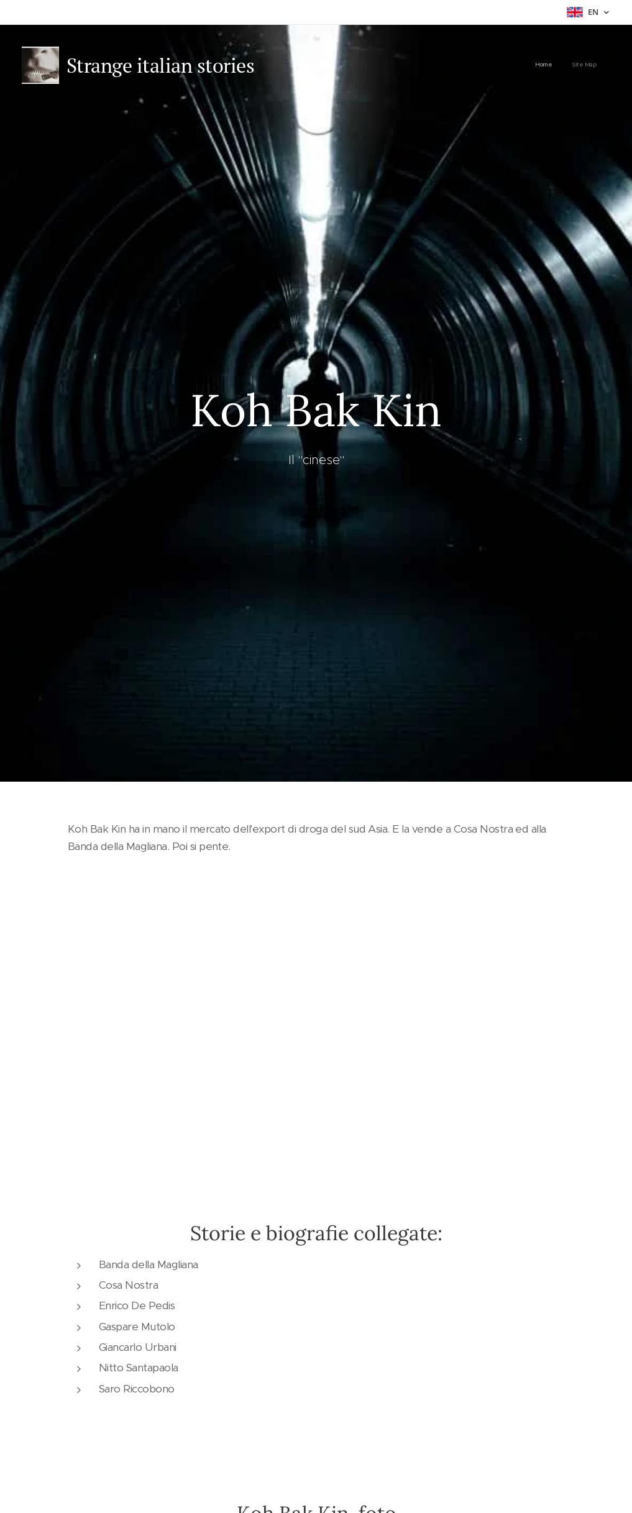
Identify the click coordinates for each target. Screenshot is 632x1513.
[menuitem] (579, 65)
